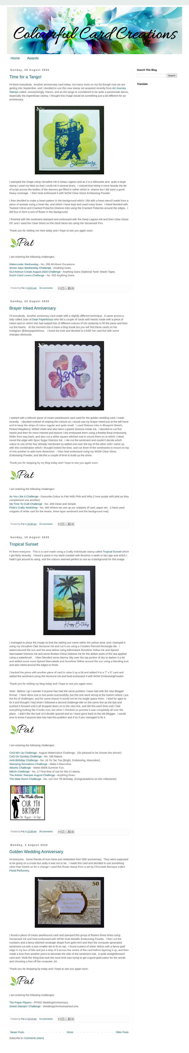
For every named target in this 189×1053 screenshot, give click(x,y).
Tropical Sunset (23, 544)
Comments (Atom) (34, 1038)
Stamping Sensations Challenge (28, 764)
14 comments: (46, 1019)
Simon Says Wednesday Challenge (30, 267)
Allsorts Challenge (20, 767)
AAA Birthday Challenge (23, 760)
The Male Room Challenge (25, 778)
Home (15, 58)
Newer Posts (17, 1032)
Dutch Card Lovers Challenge (26, 275)
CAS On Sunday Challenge (25, 756)
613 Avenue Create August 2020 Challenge (35, 271)
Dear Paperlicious (42, 319)
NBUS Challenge (19, 771)
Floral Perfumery (19, 870)
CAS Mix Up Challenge (23, 752)
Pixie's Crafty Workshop (23, 507)
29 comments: (46, 831)
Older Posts (122, 1032)
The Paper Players (20, 1002)
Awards (32, 58)
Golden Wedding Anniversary (36, 851)
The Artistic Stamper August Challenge (32, 775)
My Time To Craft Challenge (25, 503)
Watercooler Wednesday (23, 264)
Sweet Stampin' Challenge (25, 1006)
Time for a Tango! (25, 76)
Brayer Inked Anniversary (32, 308)
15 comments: (46, 524)
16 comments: (46, 288)
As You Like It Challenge (23, 496)
